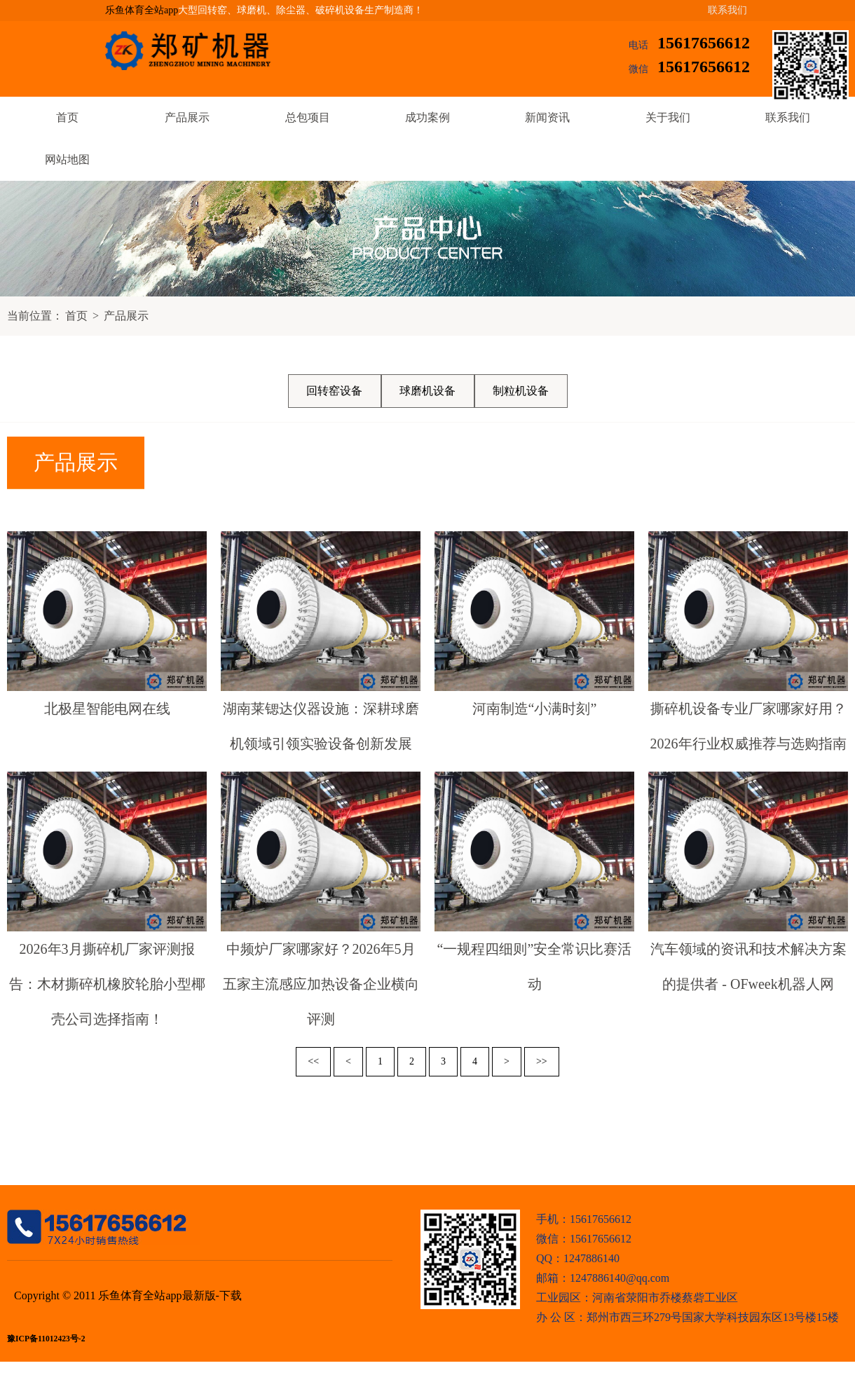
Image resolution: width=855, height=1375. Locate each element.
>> (541, 1061)
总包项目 (307, 117)
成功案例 (427, 117)
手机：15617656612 (583, 1219)
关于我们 (667, 117)
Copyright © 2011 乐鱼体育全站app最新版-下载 (128, 1295)
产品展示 (187, 117)
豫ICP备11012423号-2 (46, 1338)
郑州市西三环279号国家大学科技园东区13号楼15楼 (713, 1317)
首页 (67, 117)
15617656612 (703, 43)
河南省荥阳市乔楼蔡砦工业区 (665, 1298)
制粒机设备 (521, 391)
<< (313, 1061)
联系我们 (727, 10)
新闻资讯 (547, 117)
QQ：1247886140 (578, 1258)
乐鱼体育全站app (141, 10)
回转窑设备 (334, 391)
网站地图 (67, 159)
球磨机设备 (427, 391)
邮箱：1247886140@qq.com (602, 1278)
